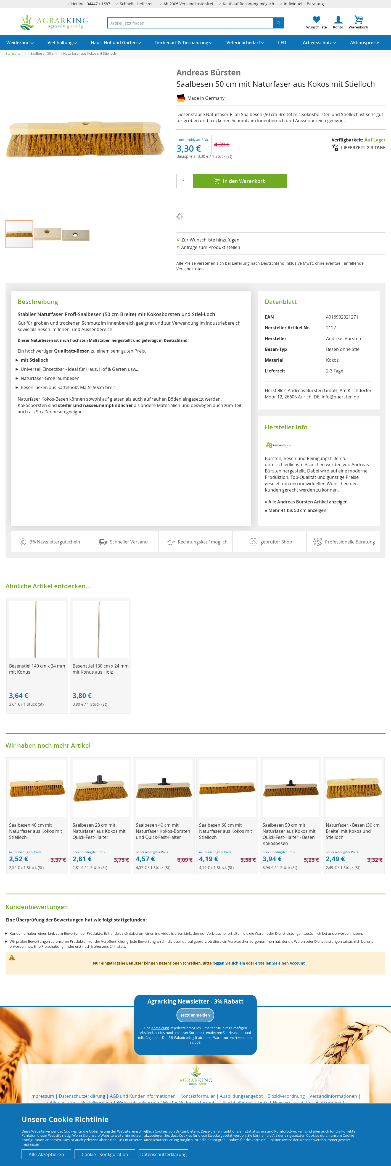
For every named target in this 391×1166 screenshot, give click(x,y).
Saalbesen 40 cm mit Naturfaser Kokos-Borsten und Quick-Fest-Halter (163, 831)
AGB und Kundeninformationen (143, 1096)
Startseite (13, 53)
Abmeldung (160, 1028)
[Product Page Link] (37, 656)
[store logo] (54, 22)
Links (263, 1102)
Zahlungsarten (61, 1102)
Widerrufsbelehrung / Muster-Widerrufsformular (167, 1102)
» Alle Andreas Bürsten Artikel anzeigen (306, 502)
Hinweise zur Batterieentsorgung (307, 1102)
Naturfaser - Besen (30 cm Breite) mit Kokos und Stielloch (353, 831)
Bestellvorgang (96, 1102)
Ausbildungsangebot (241, 1096)
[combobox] (195, 22)
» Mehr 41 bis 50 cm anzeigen (295, 510)
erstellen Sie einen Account (280, 963)
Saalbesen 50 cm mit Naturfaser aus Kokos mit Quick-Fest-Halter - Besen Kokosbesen (289, 834)
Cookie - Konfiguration (105, 1154)
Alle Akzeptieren (46, 1154)
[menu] (195, 42)
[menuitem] (18, 42)
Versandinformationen (333, 1096)
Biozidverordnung (286, 1096)
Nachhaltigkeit (238, 1102)
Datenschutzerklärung (82, 1096)
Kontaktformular (197, 1096)
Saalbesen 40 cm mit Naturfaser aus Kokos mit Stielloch (35, 831)
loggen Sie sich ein (229, 963)
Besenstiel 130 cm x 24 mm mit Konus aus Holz (101, 669)
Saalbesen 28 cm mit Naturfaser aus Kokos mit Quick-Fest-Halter (99, 831)
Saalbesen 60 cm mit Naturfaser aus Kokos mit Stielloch (225, 831)
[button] (48, 234)
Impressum (42, 1096)
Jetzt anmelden (195, 1015)
